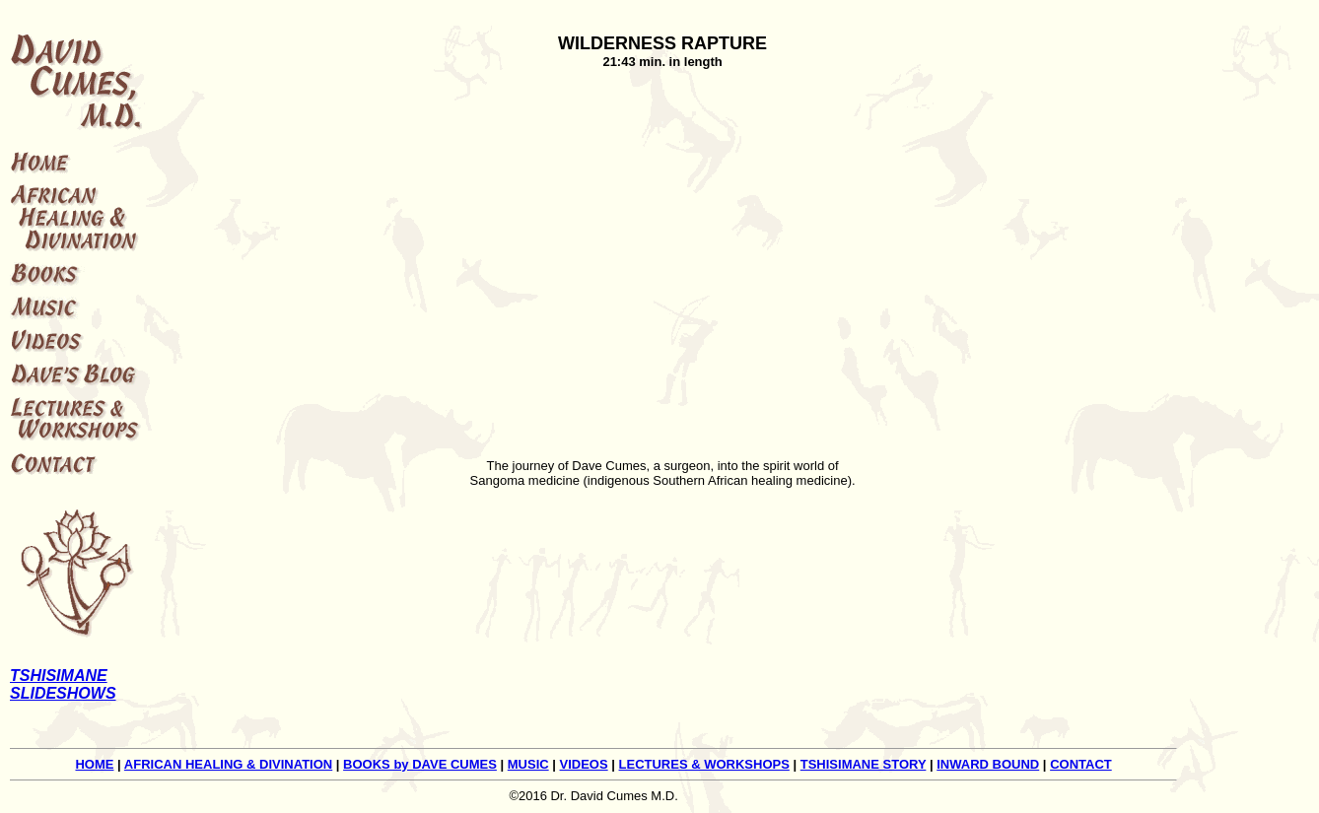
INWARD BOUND (988, 764)
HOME (94, 764)
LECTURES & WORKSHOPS (704, 764)
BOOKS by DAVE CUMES (420, 764)
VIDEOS (584, 764)
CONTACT (1081, 764)
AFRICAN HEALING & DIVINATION (228, 764)
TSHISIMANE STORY (863, 764)
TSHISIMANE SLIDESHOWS (63, 684)
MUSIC (528, 764)
